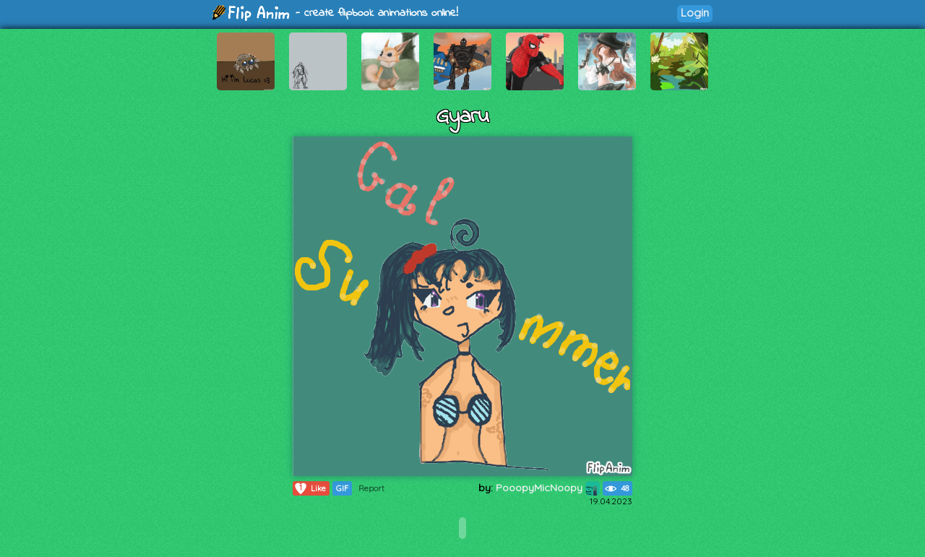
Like (309, 488)
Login (695, 13)
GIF (342, 488)
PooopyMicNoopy (548, 487)
